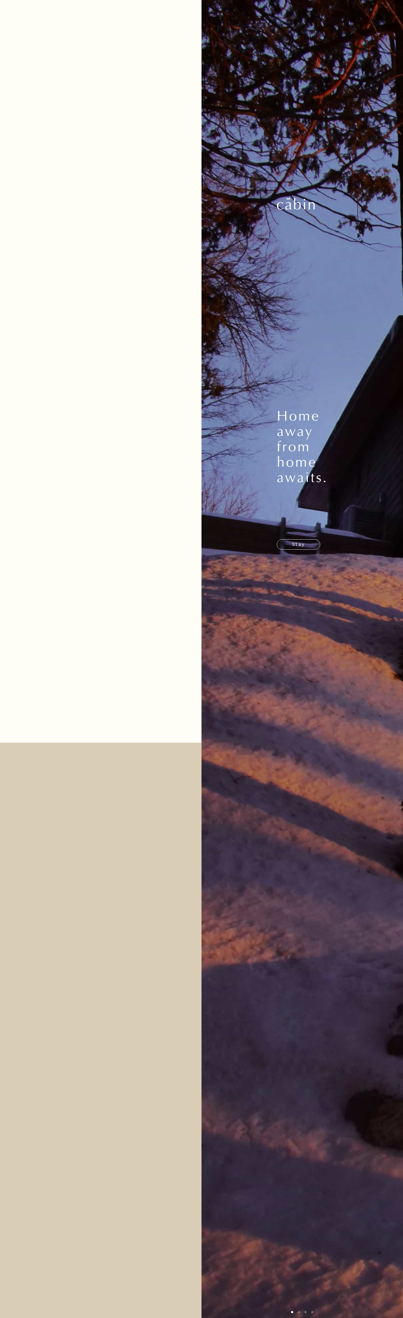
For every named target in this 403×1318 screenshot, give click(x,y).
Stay (298, 544)
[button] (292, 1312)
